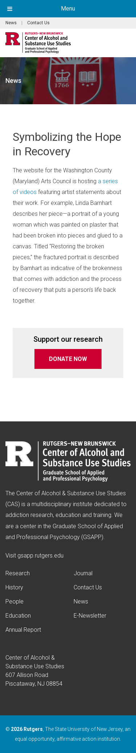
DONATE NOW (68, 359)
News (11, 22)
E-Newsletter (90, 615)
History (14, 587)
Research (17, 573)
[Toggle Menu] (10, 8)
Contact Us (38, 22)
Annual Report (23, 629)
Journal (83, 573)
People (14, 601)
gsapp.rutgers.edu (40, 555)
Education (18, 615)
